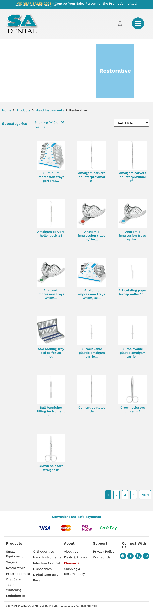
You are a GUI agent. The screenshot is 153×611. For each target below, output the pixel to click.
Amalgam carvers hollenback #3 (51, 233)
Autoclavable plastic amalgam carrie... (92, 352)
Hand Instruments (50, 110)
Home (6, 110)
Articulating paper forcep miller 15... (132, 292)
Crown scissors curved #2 (132, 409)
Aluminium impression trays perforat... (50, 176)
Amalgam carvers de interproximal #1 (91, 176)
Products (23, 110)
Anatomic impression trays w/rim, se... (91, 294)
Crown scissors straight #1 (51, 468)
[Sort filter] (131, 123)
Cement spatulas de (91, 409)
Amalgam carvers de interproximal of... (132, 176)
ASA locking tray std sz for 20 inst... (51, 352)
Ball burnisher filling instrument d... (51, 411)
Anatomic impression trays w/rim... (91, 235)
